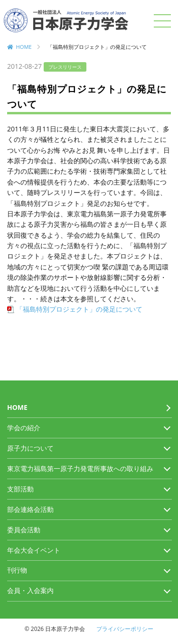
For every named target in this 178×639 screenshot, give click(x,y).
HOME (24, 46)
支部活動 (20, 488)
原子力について (30, 448)
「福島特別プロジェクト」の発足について (79, 309)
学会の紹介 (23, 427)
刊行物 (17, 569)
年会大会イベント (33, 550)
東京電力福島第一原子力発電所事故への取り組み (80, 468)
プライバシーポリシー (124, 629)
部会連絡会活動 (30, 509)
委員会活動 (23, 529)
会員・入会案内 (30, 590)
